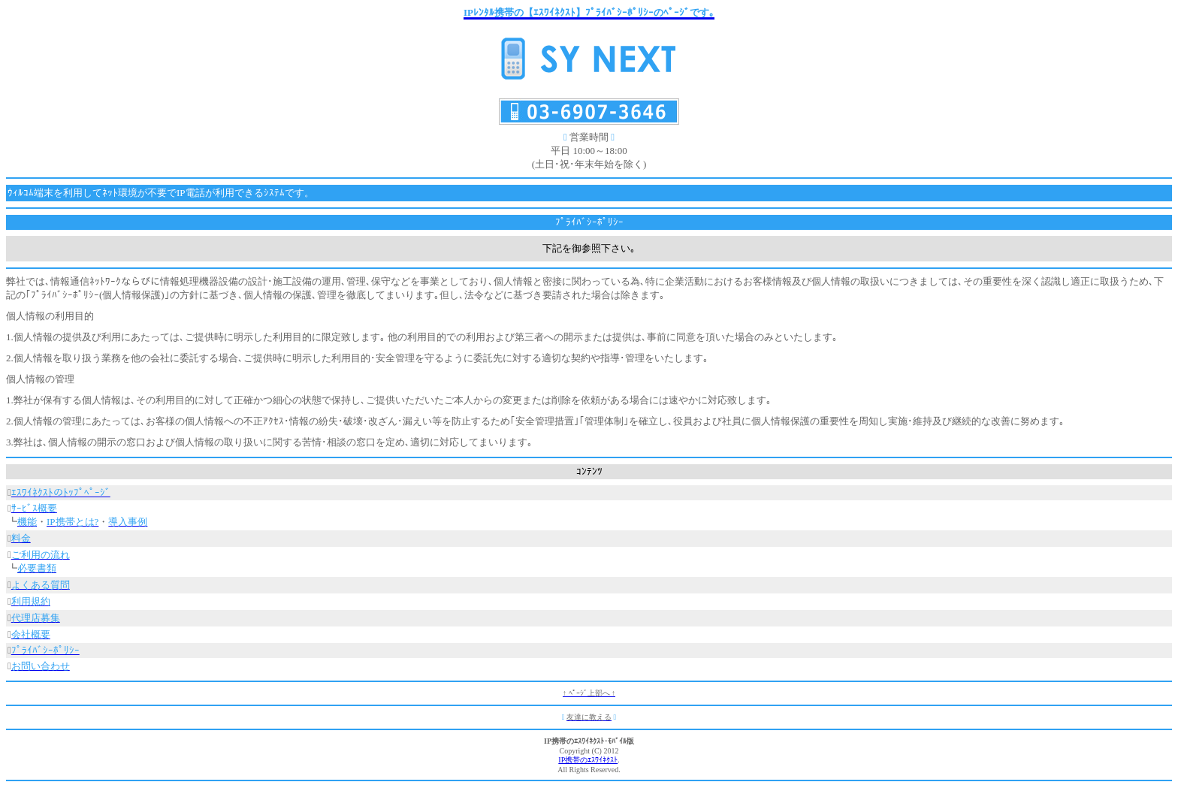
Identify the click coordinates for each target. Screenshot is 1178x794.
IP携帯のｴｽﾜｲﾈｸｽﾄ (588, 760)
